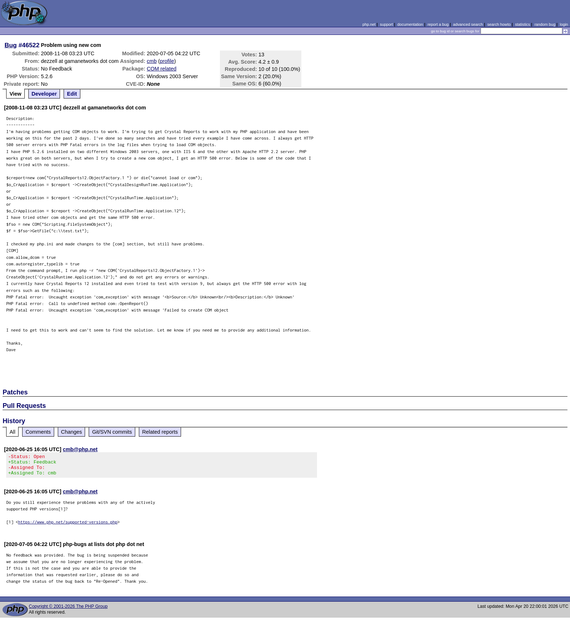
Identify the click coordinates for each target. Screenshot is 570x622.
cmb (152, 61)
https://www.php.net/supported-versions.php (67, 526)
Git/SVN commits (112, 432)
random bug (544, 24)
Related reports (160, 432)
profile (167, 61)
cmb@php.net (80, 449)
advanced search (468, 24)
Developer (44, 94)
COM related (162, 69)
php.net (369, 24)
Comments (38, 432)
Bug (11, 45)
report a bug (438, 24)
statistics (522, 24)
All (12, 432)
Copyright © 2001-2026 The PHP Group (68, 610)
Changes (71, 432)
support (386, 24)
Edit (72, 94)
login (564, 24)
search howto (498, 24)
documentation (410, 24)
